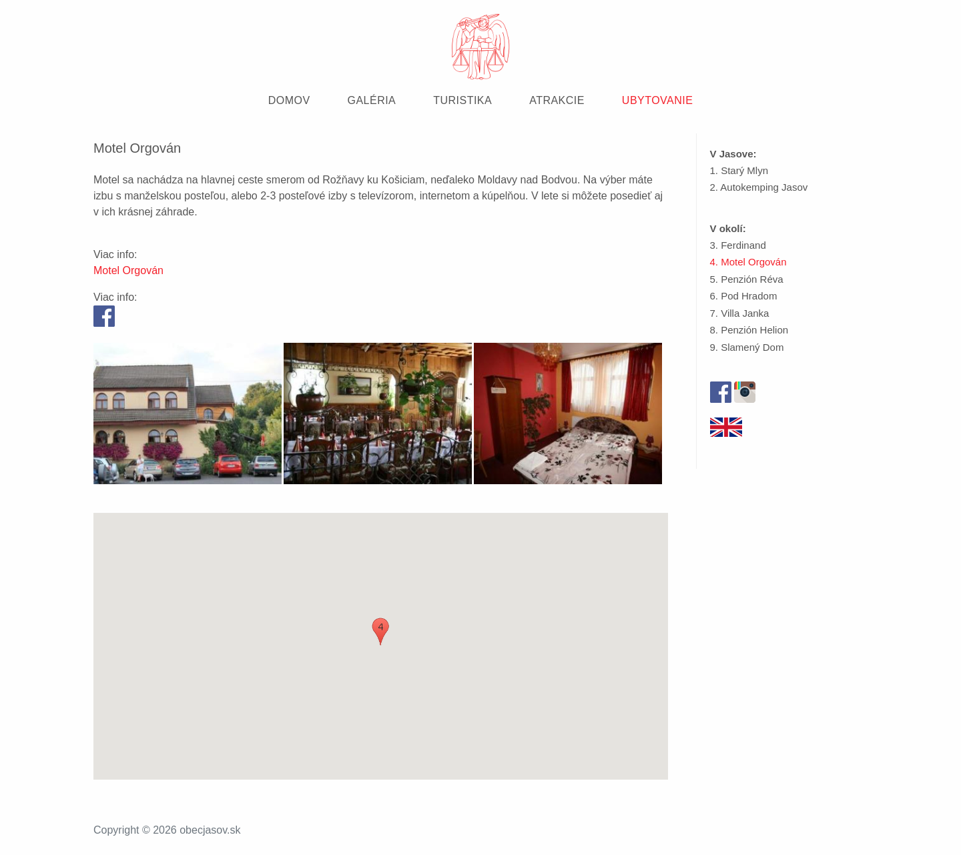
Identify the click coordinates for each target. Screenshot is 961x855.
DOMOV (289, 100)
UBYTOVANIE (657, 100)
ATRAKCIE (557, 100)
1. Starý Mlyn (739, 170)
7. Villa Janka (739, 313)
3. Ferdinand (738, 245)
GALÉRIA (372, 100)
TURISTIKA (462, 100)
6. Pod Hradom (743, 295)
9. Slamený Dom (747, 347)
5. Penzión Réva (746, 279)
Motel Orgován (128, 270)
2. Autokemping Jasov (759, 187)
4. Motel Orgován (748, 261)
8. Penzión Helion (749, 329)
